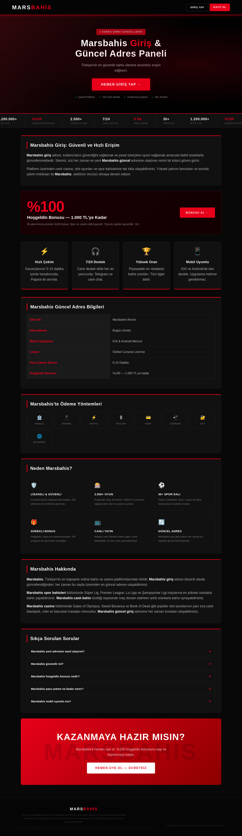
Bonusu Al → (197, 213)
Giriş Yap (197, 7)
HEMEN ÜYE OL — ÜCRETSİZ (121, 768)
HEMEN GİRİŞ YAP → (121, 84)
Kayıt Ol (219, 7)
